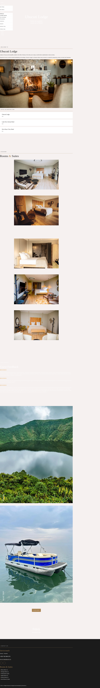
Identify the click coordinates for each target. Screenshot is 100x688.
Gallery (2, 38)
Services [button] (3, 13)
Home (2, 2)
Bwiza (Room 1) (4, 669)
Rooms (2, 36)
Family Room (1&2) (5, 673)
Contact (2, 40)
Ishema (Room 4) (4, 677)
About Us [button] (3, 4)
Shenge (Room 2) (4, 671)
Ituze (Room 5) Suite (5, 679)
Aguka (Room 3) (4, 675)
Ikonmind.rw (24, 685)
